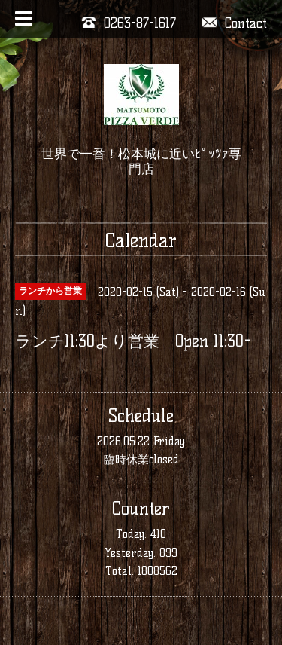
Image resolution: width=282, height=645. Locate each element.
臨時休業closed (141, 459)
